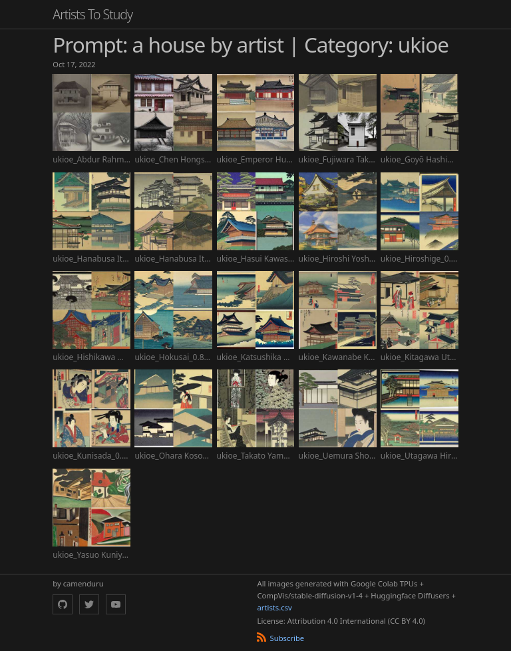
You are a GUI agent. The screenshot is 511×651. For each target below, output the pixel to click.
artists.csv (274, 607)
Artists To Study (92, 14)
